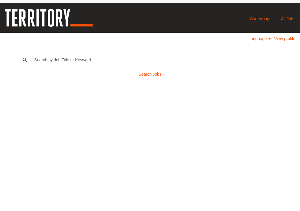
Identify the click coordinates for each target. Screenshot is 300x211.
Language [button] (259, 38)
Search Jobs (150, 74)
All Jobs (288, 18)
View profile (284, 38)
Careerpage (261, 18)
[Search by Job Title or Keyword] (155, 60)
